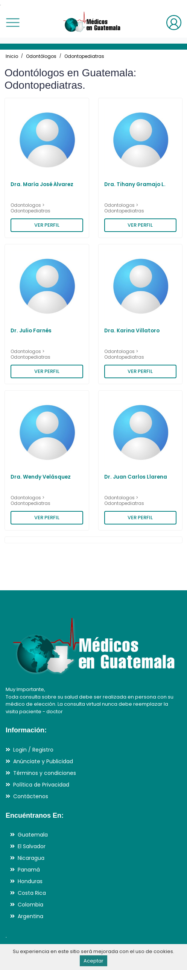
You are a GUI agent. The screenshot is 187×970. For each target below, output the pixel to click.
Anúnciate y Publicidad (43, 761)
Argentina (30, 916)
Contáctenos (30, 796)
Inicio (12, 56)
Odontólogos (41, 56)
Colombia (30, 904)
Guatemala (33, 834)
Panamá (29, 869)
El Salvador (32, 846)
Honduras (30, 881)
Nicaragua (31, 858)
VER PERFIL (46, 225)
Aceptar (93, 960)
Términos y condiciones (44, 773)
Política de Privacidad (41, 784)
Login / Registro (33, 749)
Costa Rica (32, 893)
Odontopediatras (84, 56)
